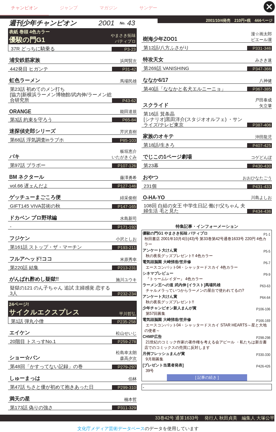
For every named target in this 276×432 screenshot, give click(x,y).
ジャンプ (69, 7)
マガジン (108, 7)
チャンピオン (24, 7)
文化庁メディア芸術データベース (111, 428)
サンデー (148, 7)
